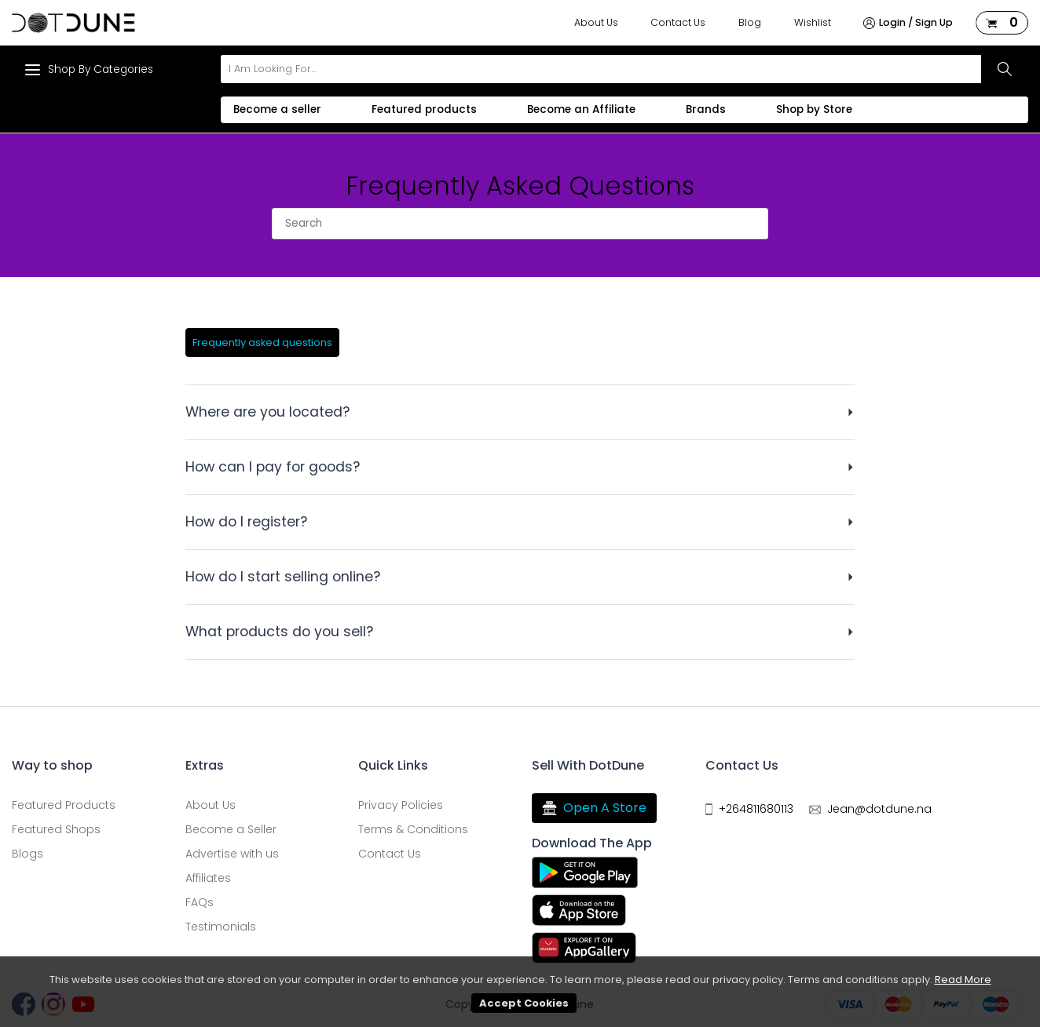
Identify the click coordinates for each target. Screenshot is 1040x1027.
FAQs (199, 902)
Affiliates (208, 878)
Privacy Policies (400, 805)
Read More (963, 979)
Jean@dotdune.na (879, 809)
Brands (706, 109)
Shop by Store (814, 109)
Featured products (424, 109)
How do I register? (246, 521)
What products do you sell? (279, 631)
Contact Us (677, 22)
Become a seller (277, 109)
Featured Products (63, 805)
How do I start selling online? (282, 576)
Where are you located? (267, 411)
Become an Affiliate (581, 109)
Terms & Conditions (413, 829)
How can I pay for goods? (272, 466)
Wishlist (812, 22)
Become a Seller (230, 829)
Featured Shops (56, 829)
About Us (596, 22)
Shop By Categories (88, 70)
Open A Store (594, 808)
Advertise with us (232, 853)
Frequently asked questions (262, 342)
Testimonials (220, 926)
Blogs (27, 853)
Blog (749, 22)
